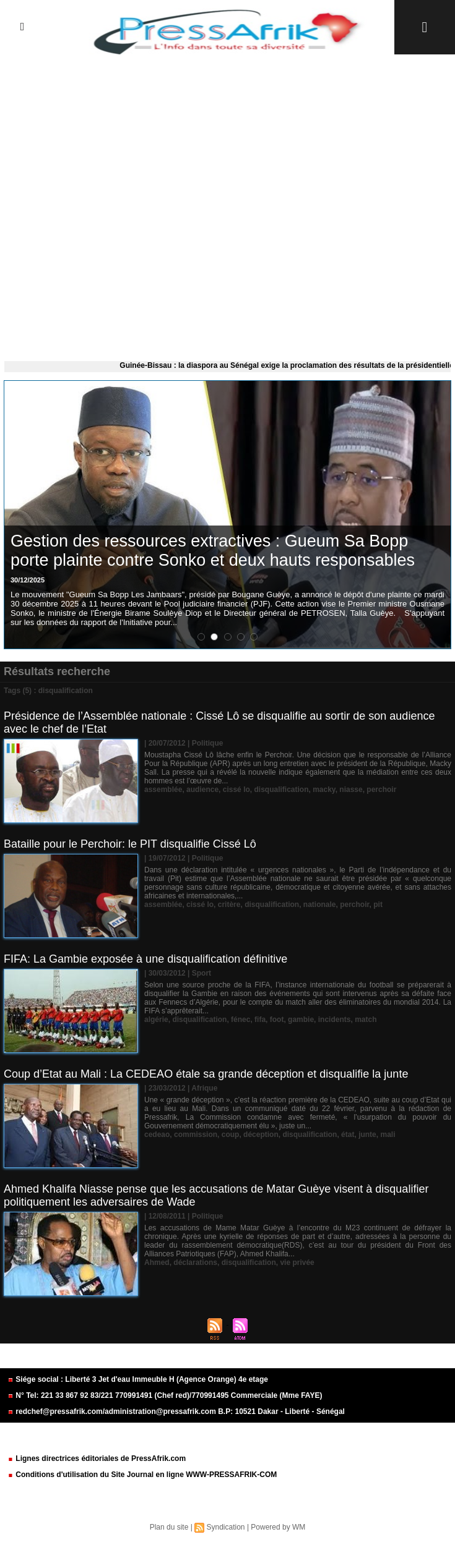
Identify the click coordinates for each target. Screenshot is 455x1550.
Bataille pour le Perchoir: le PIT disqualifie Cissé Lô (130, 844)
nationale (319, 904)
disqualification (281, 789)
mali (387, 1134)
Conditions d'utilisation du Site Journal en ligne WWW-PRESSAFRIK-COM (142, 1474)
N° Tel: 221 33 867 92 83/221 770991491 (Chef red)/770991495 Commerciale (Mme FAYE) (164, 1395)
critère (229, 904)
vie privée (297, 1262)
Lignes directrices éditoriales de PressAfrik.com (96, 1458)
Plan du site (169, 1527)
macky (324, 789)
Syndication (225, 1527)
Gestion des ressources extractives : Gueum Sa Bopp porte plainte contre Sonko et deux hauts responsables (213, 550)
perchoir (381, 789)
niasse (350, 789)
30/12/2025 (28, 580)
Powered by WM (278, 1527)
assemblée (163, 789)
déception (261, 1134)
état (347, 1134)
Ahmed (157, 1262)
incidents (334, 1019)
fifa (260, 1019)
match (365, 1019)
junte (367, 1134)
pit (378, 904)
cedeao (157, 1134)
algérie (156, 1019)
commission (195, 1134)
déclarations (195, 1262)
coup (231, 1134)
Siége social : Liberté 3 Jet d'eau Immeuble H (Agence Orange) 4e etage (137, 1379)
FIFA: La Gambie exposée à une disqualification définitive (145, 959)
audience (202, 789)
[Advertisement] (227, 205)
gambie (301, 1019)
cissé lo (236, 789)
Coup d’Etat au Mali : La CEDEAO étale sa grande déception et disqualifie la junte (206, 1074)
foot (277, 1019)
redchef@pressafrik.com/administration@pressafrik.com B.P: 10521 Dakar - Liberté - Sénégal (176, 1411)
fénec (240, 1019)
